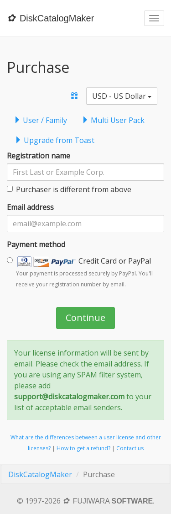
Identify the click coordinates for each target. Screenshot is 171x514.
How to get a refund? (83, 448)
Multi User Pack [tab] (113, 120)
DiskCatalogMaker (40, 474)
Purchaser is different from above (69, 189)
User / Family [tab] (40, 120)
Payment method (36, 244)
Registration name (38, 156)
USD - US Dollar (121, 96)
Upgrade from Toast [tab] (54, 140)
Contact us (130, 448)
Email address (30, 207)
